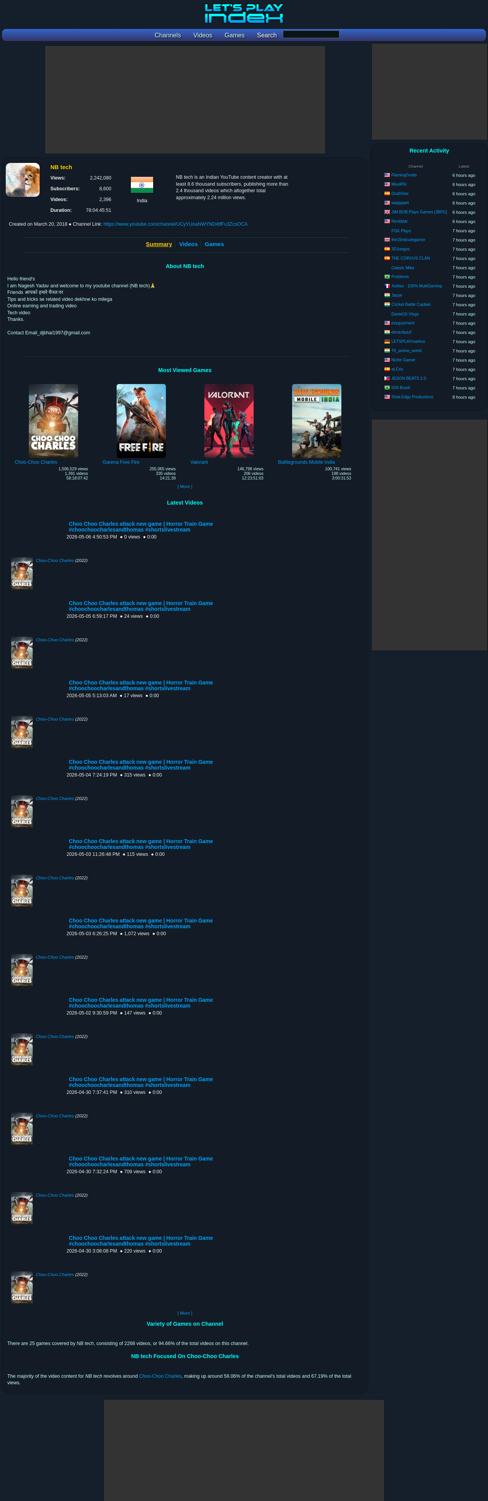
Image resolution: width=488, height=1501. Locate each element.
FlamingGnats (404, 175)
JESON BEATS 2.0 (408, 378)
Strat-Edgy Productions (412, 396)
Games (214, 244)
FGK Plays (401, 230)
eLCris (397, 369)
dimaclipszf (401, 332)
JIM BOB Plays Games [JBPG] (419, 212)
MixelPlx (398, 184)
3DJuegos (400, 249)
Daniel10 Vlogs (405, 314)
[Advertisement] (185, 100)
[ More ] (184, 486)
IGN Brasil (400, 387)
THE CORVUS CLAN (410, 258)
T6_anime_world (406, 350)
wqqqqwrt (400, 202)
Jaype (396, 295)
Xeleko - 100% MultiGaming (416, 285)
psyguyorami (402, 322)
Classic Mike (402, 267)
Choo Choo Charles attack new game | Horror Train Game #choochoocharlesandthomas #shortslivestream (141, 527)
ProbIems (400, 276)
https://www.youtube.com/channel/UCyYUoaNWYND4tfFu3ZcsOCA (175, 224)
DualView (400, 193)
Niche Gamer (403, 359)
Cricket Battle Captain (411, 304)
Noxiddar (399, 221)
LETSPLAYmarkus (408, 341)
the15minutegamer (408, 239)
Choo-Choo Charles (55, 560)
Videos (188, 244)
